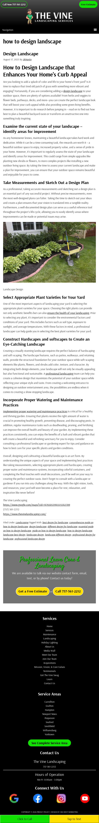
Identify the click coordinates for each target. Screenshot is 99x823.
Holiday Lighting (49, 642)
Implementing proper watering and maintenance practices (35, 411)
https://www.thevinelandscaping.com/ (24, 514)
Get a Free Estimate (32, 591)
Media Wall (49, 650)
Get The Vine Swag (49, 675)
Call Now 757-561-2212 (14, 4)
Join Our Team (49, 658)
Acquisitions (49, 662)
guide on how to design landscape (49, 530)
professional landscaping (59, 373)
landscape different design (58, 534)
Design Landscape (20, 54)
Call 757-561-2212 (68, 591)
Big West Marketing (69, 812)
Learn (49, 679)
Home (49, 626)
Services (49, 630)
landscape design (35, 534)
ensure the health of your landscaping (68, 313)
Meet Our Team (49, 654)
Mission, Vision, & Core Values (49, 666)
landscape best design (14, 534)
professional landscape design (30, 538)
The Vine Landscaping (58, 19)
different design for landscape (62, 526)
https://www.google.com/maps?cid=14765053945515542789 (36, 505)
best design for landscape (55, 522)
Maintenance (49, 634)
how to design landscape (79, 530)
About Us (49, 646)
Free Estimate (88, 4)
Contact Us (49, 683)
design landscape (72, 91)
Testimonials (49, 671)
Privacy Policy (43, 812)
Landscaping (22, 522)
